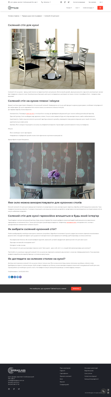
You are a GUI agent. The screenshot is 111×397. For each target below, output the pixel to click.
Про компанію (92, 2)
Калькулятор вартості (91, 379)
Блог (61, 379)
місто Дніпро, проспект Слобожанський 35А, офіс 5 (23, 2)
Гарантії (62, 370)
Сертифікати (64, 373)
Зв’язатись (76, 288)
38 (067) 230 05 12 (13, 382)
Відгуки (62, 382)
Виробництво (89, 370)
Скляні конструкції (90, 376)
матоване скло (71, 222)
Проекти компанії (65, 376)
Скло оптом (88, 373)
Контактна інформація (79, 2)
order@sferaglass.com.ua (16, 380)
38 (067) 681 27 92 (13, 384)
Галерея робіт (64, 384)
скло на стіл (30, 113)
